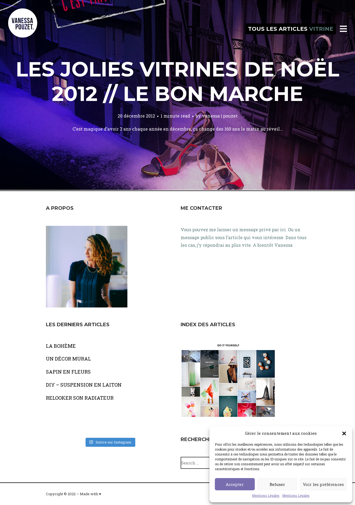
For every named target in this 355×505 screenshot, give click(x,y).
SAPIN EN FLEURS (68, 371)
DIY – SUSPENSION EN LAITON (84, 384)
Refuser (277, 484)
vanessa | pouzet (220, 116)
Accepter (235, 484)
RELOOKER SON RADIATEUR (80, 398)
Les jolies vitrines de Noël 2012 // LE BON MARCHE (177, 81)
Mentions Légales (265, 495)
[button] (344, 433)
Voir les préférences (323, 484)
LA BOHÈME (61, 346)
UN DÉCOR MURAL (68, 358)
